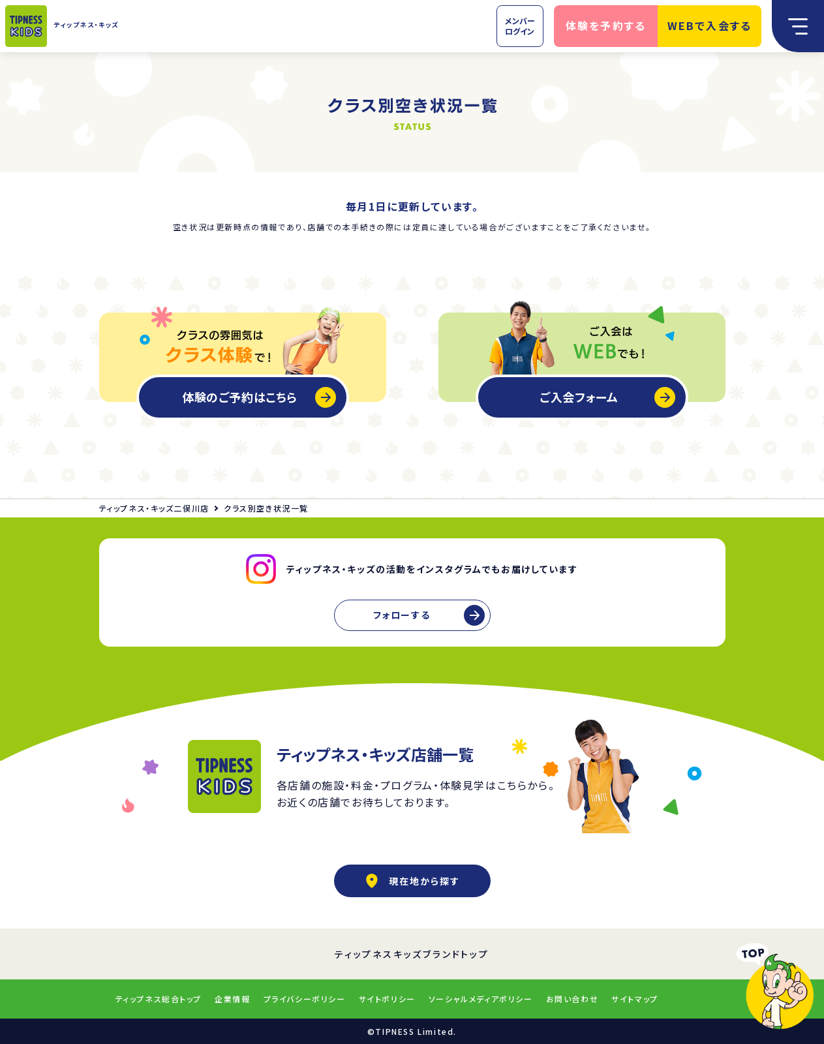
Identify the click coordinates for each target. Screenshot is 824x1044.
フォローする (402, 614)
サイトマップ (634, 998)
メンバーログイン (520, 26)
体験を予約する (606, 25)
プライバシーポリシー (305, 998)
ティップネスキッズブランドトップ (412, 953)
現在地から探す (412, 881)
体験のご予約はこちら (239, 396)
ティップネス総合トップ (158, 998)
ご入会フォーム (579, 396)
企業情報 (232, 998)
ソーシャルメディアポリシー (481, 998)
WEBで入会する (709, 25)
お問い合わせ (572, 998)
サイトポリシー (387, 998)
